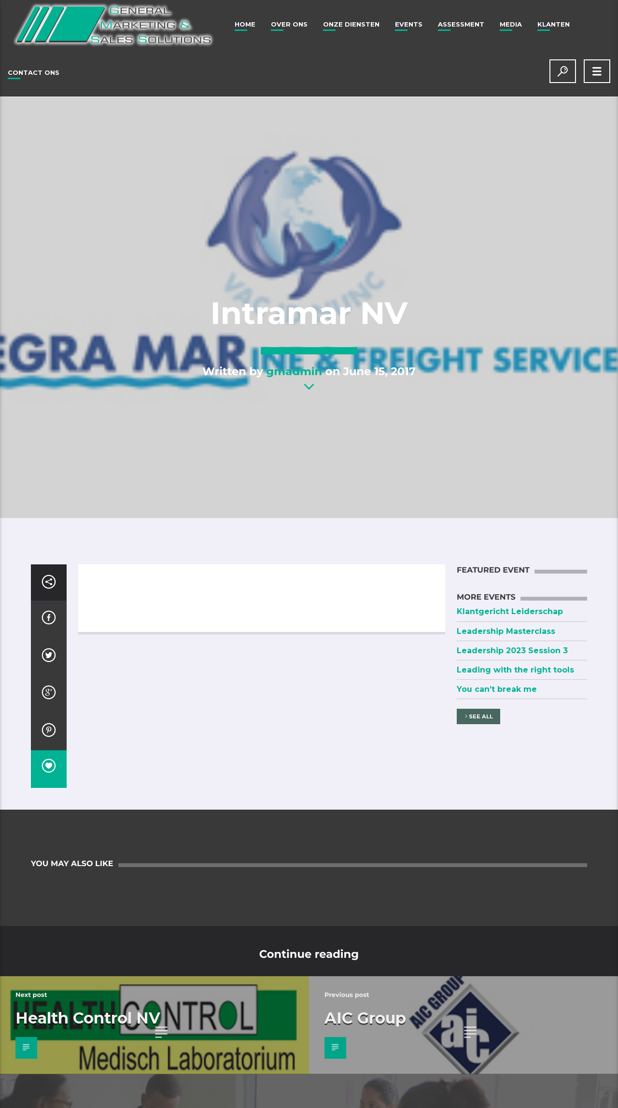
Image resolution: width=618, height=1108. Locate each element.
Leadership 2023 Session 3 (512, 650)
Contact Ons (33, 72)
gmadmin (294, 371)
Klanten (553, 24)
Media (511, 24)
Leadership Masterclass (506, 631)
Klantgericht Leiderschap (510, 611)
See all (478, 716)
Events (408, 24)
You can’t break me (497, 689)
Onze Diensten (351, 24)
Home (245, 24)
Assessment (461, 24)
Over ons (289, 24)
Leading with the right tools (515, 669)
